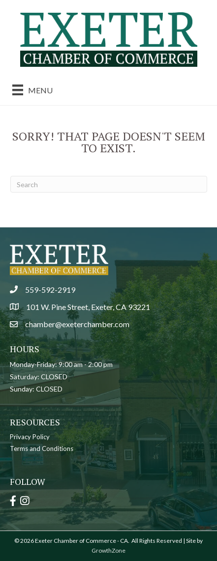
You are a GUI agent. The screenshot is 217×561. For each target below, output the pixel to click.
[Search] (108, 184)
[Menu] (32, 90)
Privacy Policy (30, 437)
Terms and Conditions (41, 448)
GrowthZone (108, 550)
